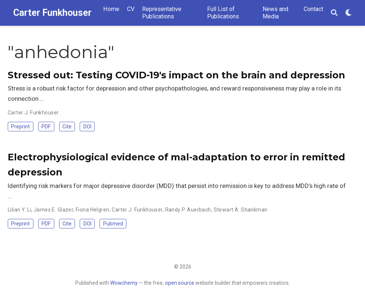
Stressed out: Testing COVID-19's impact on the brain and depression (176, 75)
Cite (67, 126)
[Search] (334, 13)
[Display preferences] (348, 13)
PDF (46, 126)
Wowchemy (124, 283)
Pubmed (113, 224)
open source (179, 283)
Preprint (20, 126)
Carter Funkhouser (52, 12)
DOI (87, 126)
